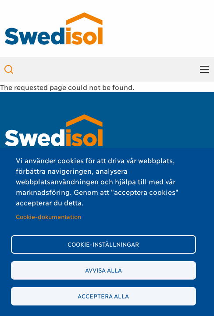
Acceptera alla (103, 295)
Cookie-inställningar (103, 244)
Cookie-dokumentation (48, 216)
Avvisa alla (103, 269)
